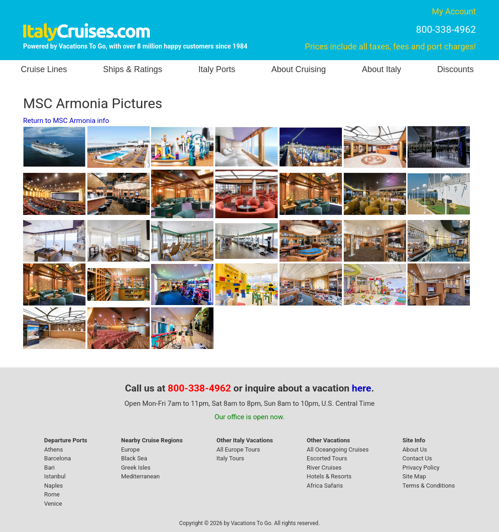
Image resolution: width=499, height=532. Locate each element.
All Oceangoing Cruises (338, 449)
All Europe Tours (238, 449)
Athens (53, 449)
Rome (52, 494)
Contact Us (417, 458)
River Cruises (324, 467)
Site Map (414, 476)
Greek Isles (136, 467)
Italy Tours (230, 458)
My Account (454, 11)
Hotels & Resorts (329, 476)
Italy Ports (216, 69)
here (361, 388)
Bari (49, 467)
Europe (130, 449)
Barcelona (57, 458)
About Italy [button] (381, 69)
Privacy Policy (420, 467)
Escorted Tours (327, 458)
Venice (53, 503)
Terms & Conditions (428, 485)
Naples (53, 485)
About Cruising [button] (298, 69)
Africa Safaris (325, 485)
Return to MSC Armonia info (66, 120)
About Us (414, 449)
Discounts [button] (455, 69)
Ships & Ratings (132, 69)
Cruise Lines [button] (44, 69)
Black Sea (134, 458)
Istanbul (55, 476)
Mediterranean (140, 476)
